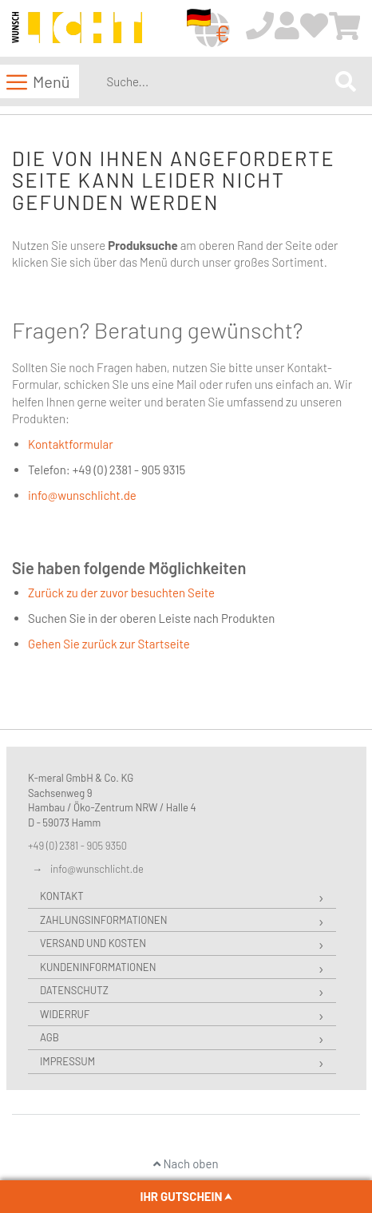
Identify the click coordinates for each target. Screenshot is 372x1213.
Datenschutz (74, 990)
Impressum (67, 1061)
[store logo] (77, 29)
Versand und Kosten (93, 943)
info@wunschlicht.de (82, 495)
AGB (49, 1037)
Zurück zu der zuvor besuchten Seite (121, 592)
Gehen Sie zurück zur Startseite (109, 643)
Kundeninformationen (98, 967)
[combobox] (217, 81)
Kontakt (62, 896)
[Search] (345, 81)
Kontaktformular (70, 444)
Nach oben (185, 1163)
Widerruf (64, 1014)
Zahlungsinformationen (103, 920)
